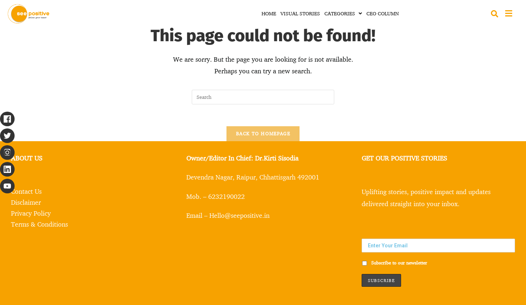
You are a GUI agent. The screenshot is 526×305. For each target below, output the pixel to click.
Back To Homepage (263, 133)
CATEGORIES (343, 13)
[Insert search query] (263, 97)
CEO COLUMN (382, 13)
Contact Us (26, 191)
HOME (269, 13)
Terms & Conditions (39, 224)
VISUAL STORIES (300, 13)
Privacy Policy (31, 213)
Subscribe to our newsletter (394, 263)
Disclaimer (26, 202)
